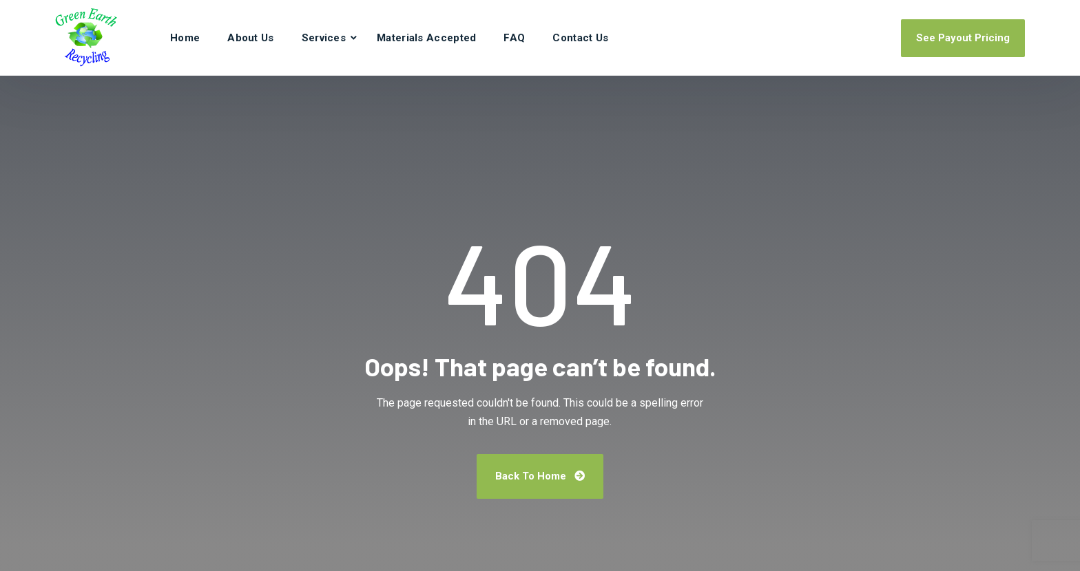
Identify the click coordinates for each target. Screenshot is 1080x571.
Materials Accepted (426, 38)
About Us (250, 38)
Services (324, 38)
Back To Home (540, 476)
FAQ (514, 38)
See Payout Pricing (963, 38)
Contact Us (580, 38)
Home (185, 38)
